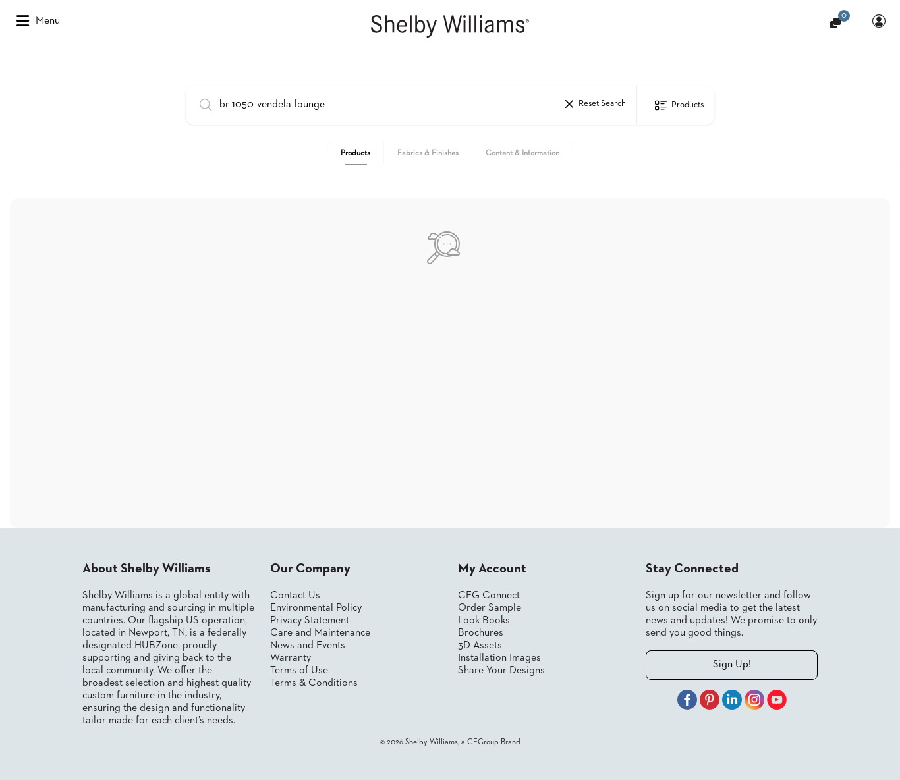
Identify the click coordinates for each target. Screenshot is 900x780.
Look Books (484, 620)
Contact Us (295, 595)
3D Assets (480, 645)
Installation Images (499, 658)
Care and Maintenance (320, 633)
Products (355, 153)
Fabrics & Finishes (428, 153)
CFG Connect (489, 595)
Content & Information (522, 153)
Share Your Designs (501, 670)
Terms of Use (299, 670)
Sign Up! (732, 664)
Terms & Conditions (314, 683)
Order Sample (489, 608)
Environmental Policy (316, 608)
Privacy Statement (309, 620)
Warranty (290, 658)
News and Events (307, 645)
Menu (38, 21)
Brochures (480, 633)
